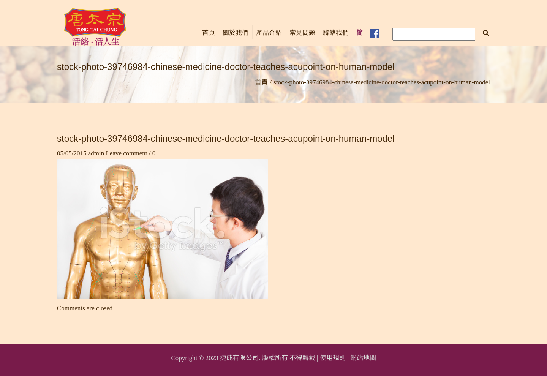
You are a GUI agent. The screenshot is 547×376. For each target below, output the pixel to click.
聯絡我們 (336, 32)
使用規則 (333, 358)
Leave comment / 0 (130, 153)
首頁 (208, 32)
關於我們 (235, 32)
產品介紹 (269, 32)
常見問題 (302, 32)
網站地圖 (363, 358)
